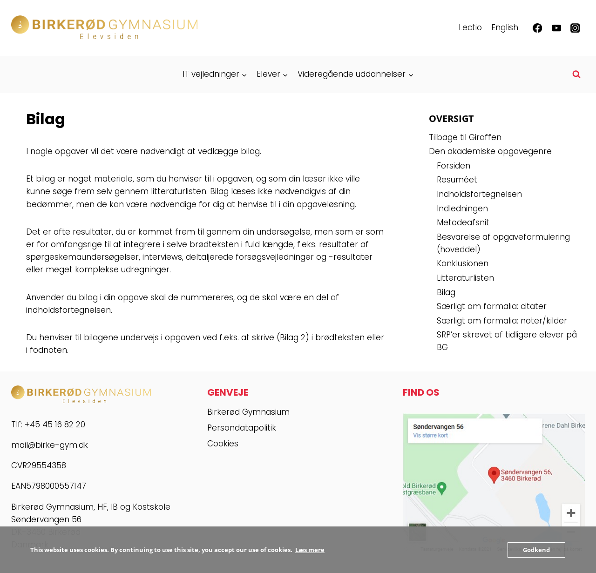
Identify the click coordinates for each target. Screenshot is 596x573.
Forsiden (453, 165)
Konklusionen (462, 263)
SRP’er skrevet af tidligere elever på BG (507, 341)
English (504, 27)
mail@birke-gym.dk (49, 445)
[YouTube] (556, 28)
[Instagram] (575, 28)
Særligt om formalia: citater (492, 306)
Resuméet (457, 179)
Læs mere (310, 550)
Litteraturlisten (465, 277)
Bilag (446, 292)
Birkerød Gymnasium (248, 412)
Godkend (536, 550)
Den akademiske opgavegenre (490, 151)
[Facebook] (537, 28)
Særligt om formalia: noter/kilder (502, 320)
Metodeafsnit (463, 222)
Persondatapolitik (241, 427)
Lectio (470, 27)
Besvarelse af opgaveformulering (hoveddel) (503, 243)
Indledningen (462, 208)
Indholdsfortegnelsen (479, 194)
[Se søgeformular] (576, 74)
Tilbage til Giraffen (465, 137)
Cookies (222, 443)
